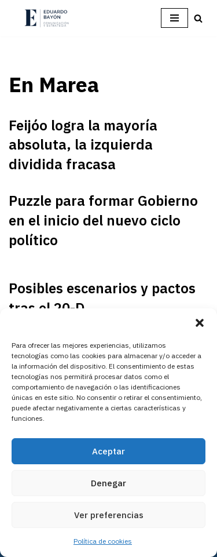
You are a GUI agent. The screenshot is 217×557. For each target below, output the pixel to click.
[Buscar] (198, 18)
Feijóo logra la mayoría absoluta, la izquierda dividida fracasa (83, 144)
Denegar (108, 483)
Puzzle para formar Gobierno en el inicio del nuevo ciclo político (103, 220)
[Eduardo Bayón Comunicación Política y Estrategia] (46, 18)
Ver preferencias (109, 514)
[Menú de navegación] (174, 18)
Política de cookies (102, 541)
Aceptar (108, 451)
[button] (199, 323)
